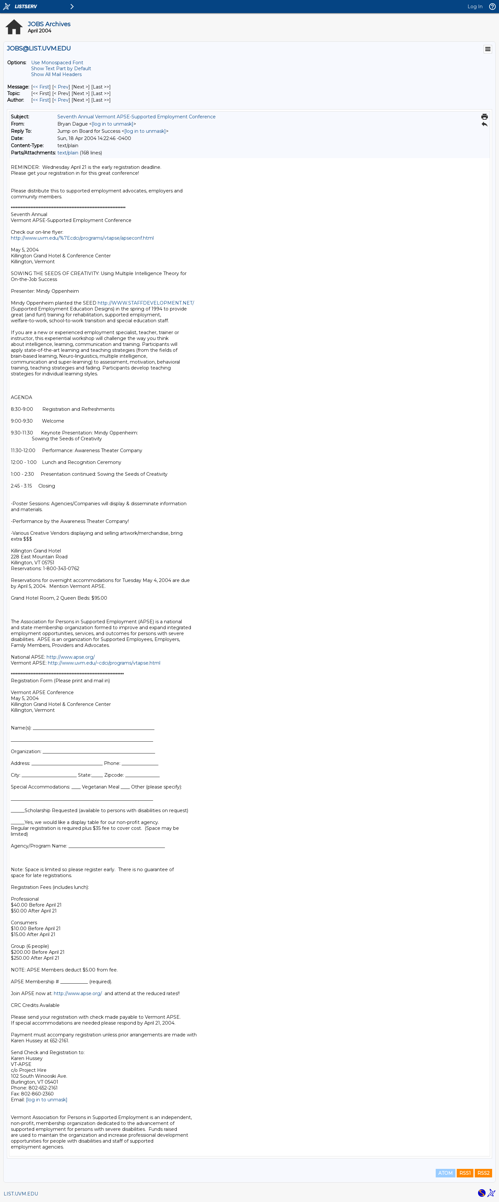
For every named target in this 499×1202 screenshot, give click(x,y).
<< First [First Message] (41, 87)
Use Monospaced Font (57, 63)
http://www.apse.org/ (71, 657)
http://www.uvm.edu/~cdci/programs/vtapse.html (104, 663)
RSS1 (465, 1173)
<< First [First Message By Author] (41, 100)
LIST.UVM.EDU (21, 1194)
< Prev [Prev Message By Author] (61, 100)
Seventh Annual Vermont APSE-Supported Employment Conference (136, 117)
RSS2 (483, 1173)
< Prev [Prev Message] (61, 87)
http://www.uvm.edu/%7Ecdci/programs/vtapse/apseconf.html (82, 238)
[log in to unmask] (112, 124)
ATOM (445, 1173)
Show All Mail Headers (56, 74)
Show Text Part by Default (61, 68)
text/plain (67, 153)
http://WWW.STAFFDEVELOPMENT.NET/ (146, 303)
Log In (475, 7)
